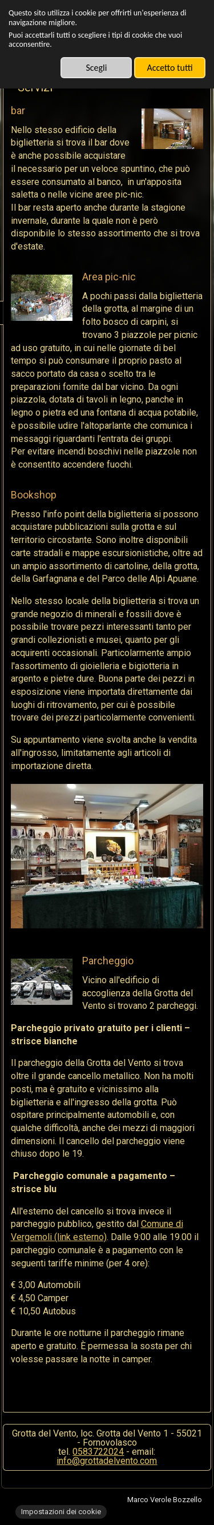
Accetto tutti (169, 67)
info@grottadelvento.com (106, 1460)
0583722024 (98, 1451)
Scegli (96, 67)
